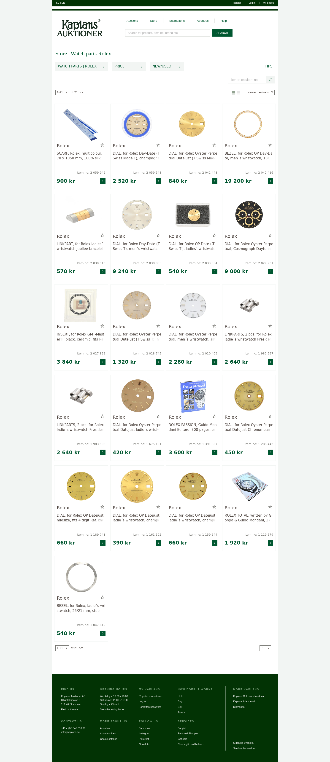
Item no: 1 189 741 (91, 534)
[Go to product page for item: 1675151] (137, 396)
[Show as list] (238, 92)
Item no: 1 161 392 (147, 534)
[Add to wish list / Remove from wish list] (102, 145)
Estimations (177, 20)
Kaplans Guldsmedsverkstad (249, 696)
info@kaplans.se (70, 732)
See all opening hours (112, 709)
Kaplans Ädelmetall (244, 701)
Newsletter (145, 744)
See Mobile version (244, 748)
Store (153, 20)
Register (236, 2)
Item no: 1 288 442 (259, 444)
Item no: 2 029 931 (259, 263)
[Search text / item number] (270, 79)
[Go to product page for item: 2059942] (81, 124)
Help (224, 20)
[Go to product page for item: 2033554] (193, 214)
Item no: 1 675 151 (147, 444)
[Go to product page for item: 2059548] (137, 124)
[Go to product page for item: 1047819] (81, 576)
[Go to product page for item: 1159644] (193, 486)
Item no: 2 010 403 (203, 353)
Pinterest (144, 739)
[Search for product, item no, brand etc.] (167, 33)
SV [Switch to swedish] (58, 2)
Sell (180, 707)
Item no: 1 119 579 (259, 534)
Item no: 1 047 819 (91, 625)
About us (202, 20)
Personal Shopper (188, 733)
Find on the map (70, 709)
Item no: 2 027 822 (91, 353)
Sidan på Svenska (243, 742)
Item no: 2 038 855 (147, 263)
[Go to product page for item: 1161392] (137, 486)
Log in (252, 2)
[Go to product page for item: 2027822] (81, 305)
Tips (269, 66)
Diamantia (239, 707)
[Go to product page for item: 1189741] (81, 486)
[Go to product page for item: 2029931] (249, 214)
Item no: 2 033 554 (203, 263)
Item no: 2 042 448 (203, 172)
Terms (181, 712)
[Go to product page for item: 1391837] (193, 396)
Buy (180, 701)
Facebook (144, 728)
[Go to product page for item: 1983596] (81, 396)
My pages (268, 2)
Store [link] (61, 53)
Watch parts (84, 53)
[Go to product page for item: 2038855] (137, 214)
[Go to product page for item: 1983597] (249, 305)
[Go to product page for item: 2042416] (249, 124)
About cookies (108, 733)
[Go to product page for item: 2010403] (193, 305)
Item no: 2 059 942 (91, 172)
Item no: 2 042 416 (259, 172)
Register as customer (151, 696)
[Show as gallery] (233, 92)
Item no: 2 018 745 (147, 353)
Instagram (144, 733)
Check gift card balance (191, 744)
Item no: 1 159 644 (203, 534)
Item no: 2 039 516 (91, 263)
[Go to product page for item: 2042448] (193, 124)
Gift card (182, 739)
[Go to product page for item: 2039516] (81, 214)
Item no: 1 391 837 (203, 444)
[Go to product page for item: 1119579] (249, 486)
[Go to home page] (77, 23)
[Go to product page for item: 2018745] (137, 305)
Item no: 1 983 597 (259, 353)
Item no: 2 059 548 (147, 172)
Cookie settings (108, 739)
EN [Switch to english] (63, 2)
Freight (182, 728)
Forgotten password (150, 707)
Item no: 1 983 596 (91, 444)
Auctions (132, 20)
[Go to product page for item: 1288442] (249, 396)
